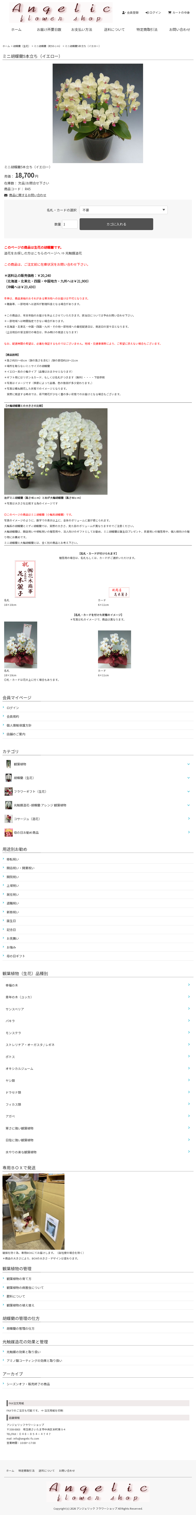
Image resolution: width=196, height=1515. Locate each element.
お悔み (11, 947)
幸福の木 (12, 985)
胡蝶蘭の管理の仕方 (21, 1328)
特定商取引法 (147, 29)
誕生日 (11, 921)
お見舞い (13, 938)
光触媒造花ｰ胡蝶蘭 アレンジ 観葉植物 (40, 805)
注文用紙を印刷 (53, 1410)
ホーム (16, 29)
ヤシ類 (10, 1080)
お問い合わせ (179, 29)
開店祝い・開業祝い (21, 868)
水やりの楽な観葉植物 (21, 1152)
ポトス (10, 1056)
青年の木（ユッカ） (19, 997)
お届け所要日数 (49, 29)
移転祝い (13, 859)
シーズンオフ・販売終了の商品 (28, 1384)
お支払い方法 (81, 29)
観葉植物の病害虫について (25, 1287)
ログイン (13, 707)
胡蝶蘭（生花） (22, 46)
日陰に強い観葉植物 (19, 1140)
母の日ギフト (16, 956)
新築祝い (13, 912)
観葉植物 (20, 764)
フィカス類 (13, 1104)
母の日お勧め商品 (22, 832)
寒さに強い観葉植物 (19, 1128)
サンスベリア (15, 1009)
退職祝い (13, 903)
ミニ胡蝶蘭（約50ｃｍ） (48, 46)
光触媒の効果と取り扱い (24, 1352)
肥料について (16, 1296)
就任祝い (13, 894)
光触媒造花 (73, 253)
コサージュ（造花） (23, 819)
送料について (114, 29)
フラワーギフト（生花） (31, 791)
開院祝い (13, 877)
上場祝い (13, 885)
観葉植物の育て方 (19, 1278)
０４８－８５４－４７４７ (35, 1434)
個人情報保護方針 (19, 725)
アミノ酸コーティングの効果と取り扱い (34, 1360)
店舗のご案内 (16, 734)
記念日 (11, 929)
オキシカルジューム (19, 1068)
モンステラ (13, 1033)
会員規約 (13, 716)
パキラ (10, 1021)
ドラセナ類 (13, 1092)
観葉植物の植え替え (21, 1305)
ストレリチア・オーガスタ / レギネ (30, 1044)
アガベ (10, 1116)
